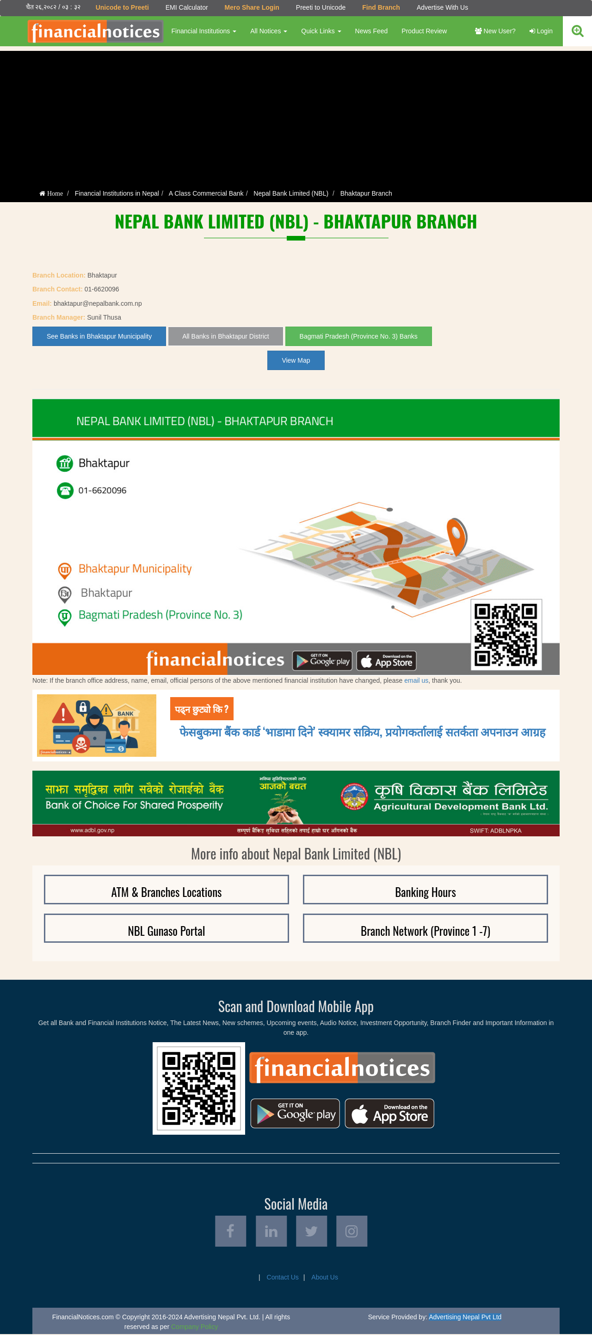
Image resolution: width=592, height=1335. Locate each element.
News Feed (371, 31)
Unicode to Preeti (121, 7)
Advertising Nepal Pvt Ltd (465, 1318)
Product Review (424, 31)
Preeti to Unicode (320, 7)
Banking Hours (425, 891)
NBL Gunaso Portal (166, 930)
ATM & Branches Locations (166, 891)
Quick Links (321, 31)
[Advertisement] (296, 115)
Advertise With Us (442, 7)
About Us (324, 1278)
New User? (495, 31)
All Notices (268, 31)
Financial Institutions (203, 31)
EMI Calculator (186, 7)
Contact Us (283, 1278)
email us (416, 680)
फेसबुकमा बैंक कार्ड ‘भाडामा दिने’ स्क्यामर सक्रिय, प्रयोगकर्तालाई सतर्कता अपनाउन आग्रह (362, 731)
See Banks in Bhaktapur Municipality (99, 336)
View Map (296, 360)
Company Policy (194, 1327)
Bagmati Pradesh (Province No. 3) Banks (359, 336)
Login (541, 31)
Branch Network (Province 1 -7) (425, 930)
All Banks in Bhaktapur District (225, 336)
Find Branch (381, 7)
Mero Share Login (251, 7)
